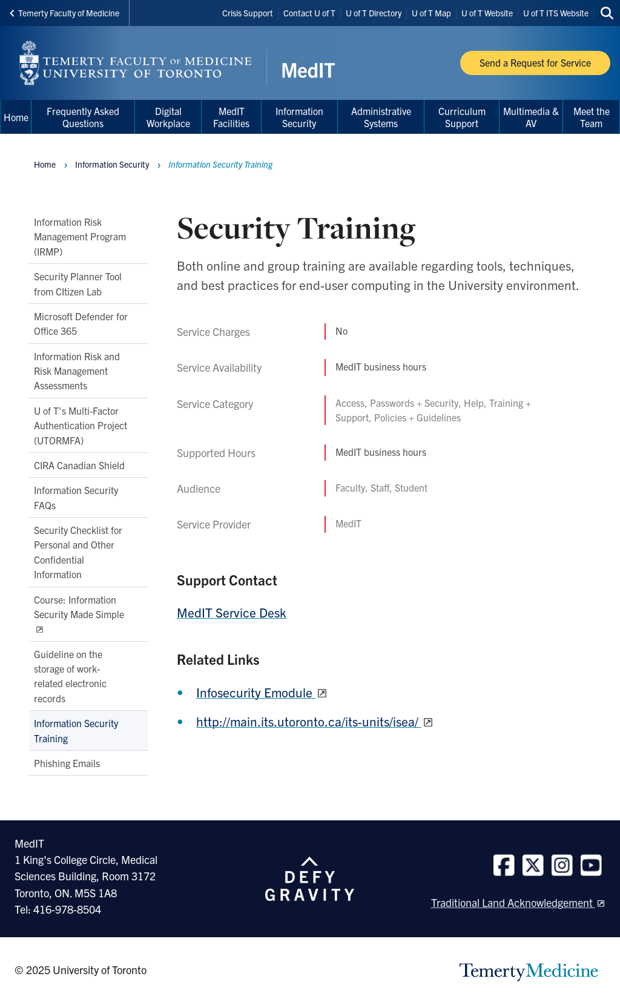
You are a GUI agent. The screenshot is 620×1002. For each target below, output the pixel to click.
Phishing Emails (67, 763)
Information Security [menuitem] (299, 117)
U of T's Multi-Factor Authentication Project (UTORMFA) (80, 425)
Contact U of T (309, 12)
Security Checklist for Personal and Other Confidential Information (78, 552)
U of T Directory (373, 12)
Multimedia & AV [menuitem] (531, 117)
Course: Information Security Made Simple (79, 606)
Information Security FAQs (76, 497)
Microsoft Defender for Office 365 (81, 323)
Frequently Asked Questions (83, 117)
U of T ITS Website (556, 12)
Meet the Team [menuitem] (591, 117)
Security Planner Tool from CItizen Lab (78, 283)
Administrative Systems (381, 117)
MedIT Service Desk (231, 612)
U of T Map (431, 12)
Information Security (112, 164)
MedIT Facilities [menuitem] (231, 117)
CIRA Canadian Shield (79, 465)
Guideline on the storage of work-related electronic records (70, 676)
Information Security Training (76, 730)
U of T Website (487, 12)
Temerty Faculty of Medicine (64, 12)
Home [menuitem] (16, 117)
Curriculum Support (462, 117)
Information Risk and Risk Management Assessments (77, 371)
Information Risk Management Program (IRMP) (80, 236)
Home (45, 164)
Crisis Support (247, 12)
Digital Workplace (168, 117)
